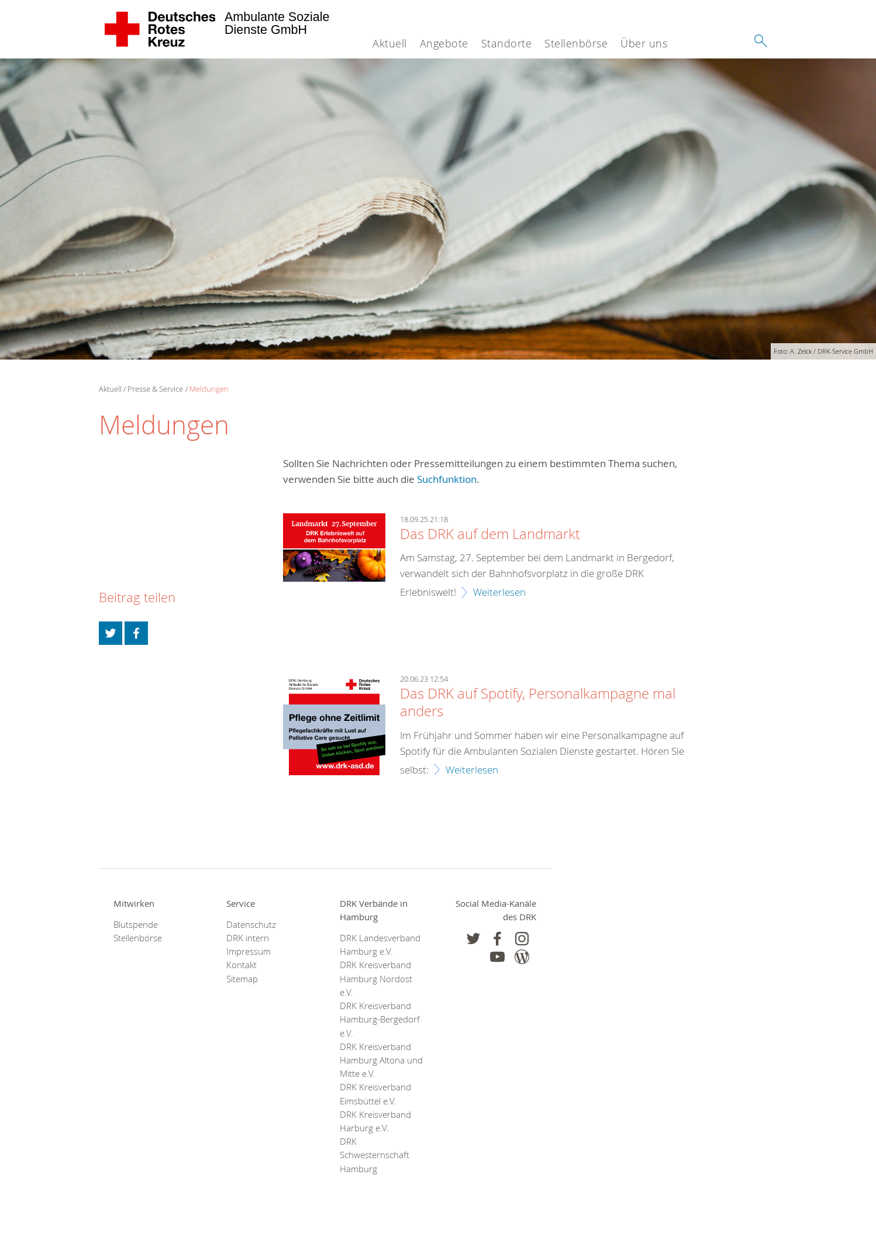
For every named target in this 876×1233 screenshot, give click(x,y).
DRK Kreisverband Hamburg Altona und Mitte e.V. (381, 1060)
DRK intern (247, 938)
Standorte (506, 43)
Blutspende (135, 924)
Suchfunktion (447, 479)
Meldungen (209, 389)
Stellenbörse (576, 43)
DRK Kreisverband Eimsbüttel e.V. (375, 1094)
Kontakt (241, 964)
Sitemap (242, 979)
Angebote (444, 43)
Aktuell (390, 43)
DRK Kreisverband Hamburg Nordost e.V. (376, 978)
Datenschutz (251, 924)
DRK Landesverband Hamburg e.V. (380, 944)
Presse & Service (155, 389)
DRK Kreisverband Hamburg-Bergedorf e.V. (380, 1019)
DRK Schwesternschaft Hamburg (374, 1155)
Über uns (643, 43)
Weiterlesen (499, 592)
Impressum (248, 951)
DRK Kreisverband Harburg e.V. (375, 1121)
